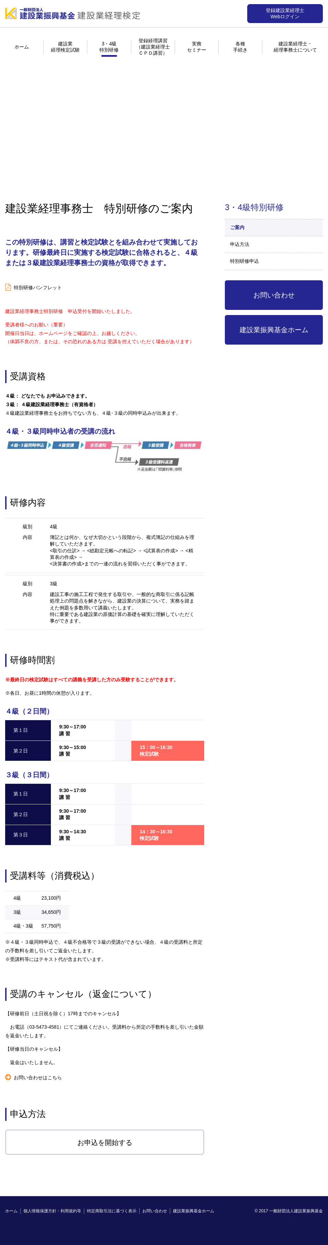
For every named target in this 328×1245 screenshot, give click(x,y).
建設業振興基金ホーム (274, 330)
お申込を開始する (104, 1142)
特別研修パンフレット (38, 287)
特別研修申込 (244, 261)
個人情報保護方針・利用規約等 (52, 1211)
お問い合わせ (274, 295)
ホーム (21, 47)
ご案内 (237, 227)
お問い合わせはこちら (38, 1077)
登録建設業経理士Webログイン (285, 13)
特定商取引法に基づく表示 (111, 1211)
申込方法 (239, 244)
